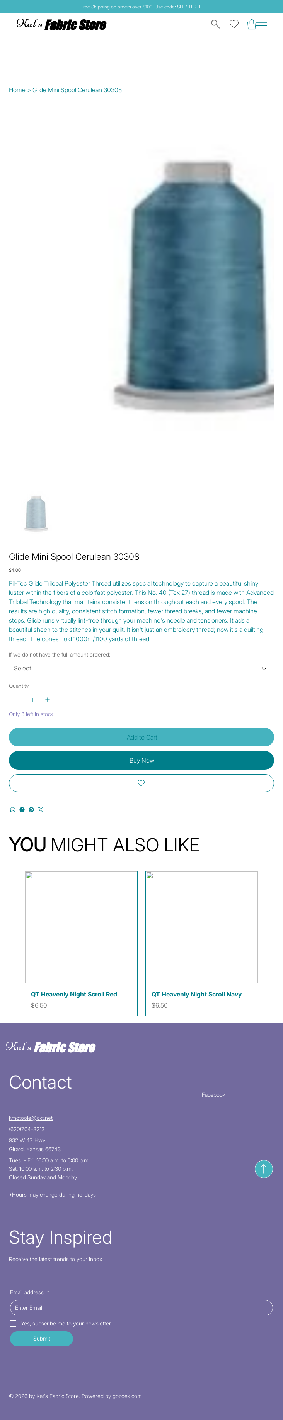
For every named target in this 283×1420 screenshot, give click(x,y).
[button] (251, 24)
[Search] (214, 24)
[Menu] (261, 24)
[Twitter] (40, 810)
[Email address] (139, 1307)
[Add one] (47, 699)
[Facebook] (22, 810)
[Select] (141, 668)
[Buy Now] (141, 760)
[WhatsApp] (13, 810)
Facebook (213, 1094)
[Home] (17, 90)
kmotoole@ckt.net (31, 1117)
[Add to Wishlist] (141, 783)
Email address (29, 1292)
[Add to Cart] (141, 737)
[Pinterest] (31, 810)
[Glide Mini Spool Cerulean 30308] (77, 90)
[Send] (264, 1169)
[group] (141, 943)
